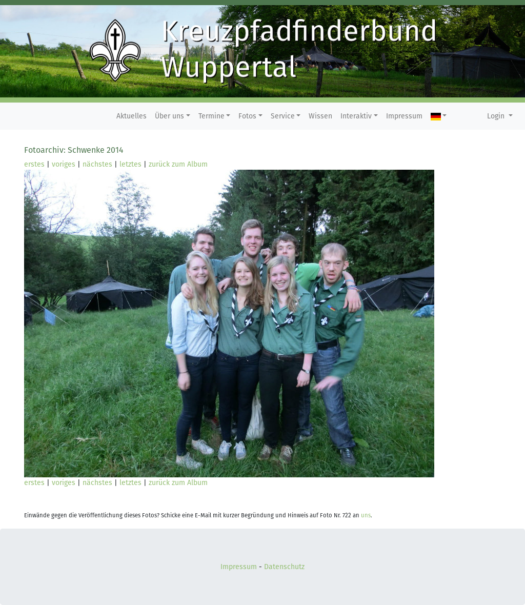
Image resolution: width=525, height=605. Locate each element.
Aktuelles (131, 116)
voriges (63, 164)
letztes (130, 164)
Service (283, 116)
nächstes (97, 164)
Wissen (320, 116)
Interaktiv (356, 116)
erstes (34, 164)
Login (497, 116)
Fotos (247, 116)
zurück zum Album (178, 164)
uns (366, 515)
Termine (211, 116)
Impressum (404, 116)
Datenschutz (284, 566)
